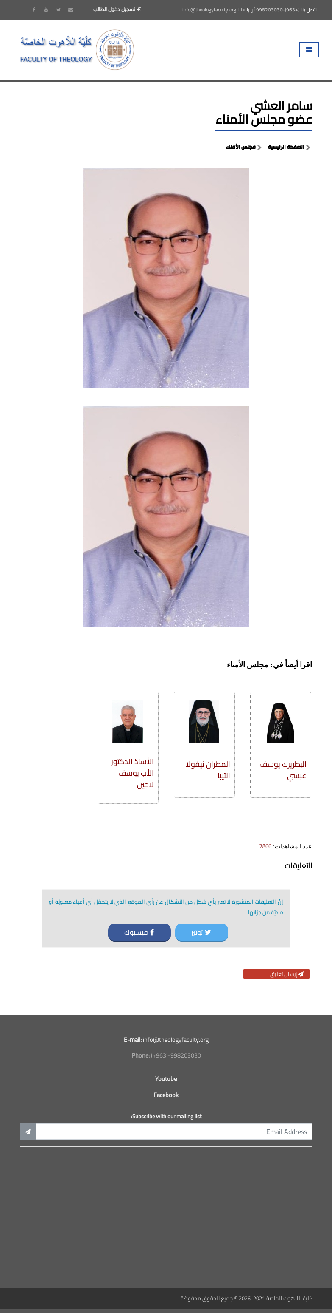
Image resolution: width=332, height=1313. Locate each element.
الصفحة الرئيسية (286, 147)
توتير (201, 932)
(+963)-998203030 (277, 10)
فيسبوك (139, 932)
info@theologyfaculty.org (209, 10)
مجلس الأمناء (241, 147)
